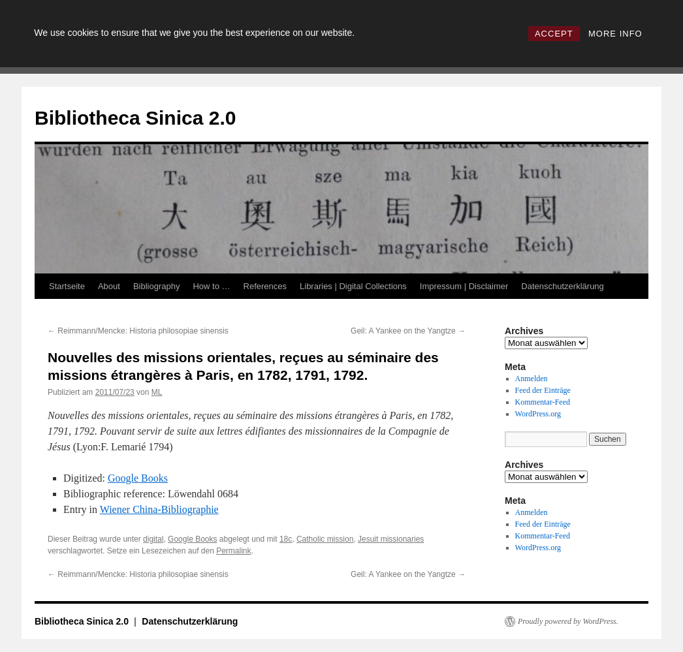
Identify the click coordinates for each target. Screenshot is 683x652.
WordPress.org (538, 413)
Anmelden (531, 378)
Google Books (138, 478)
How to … (211, 286)
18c (285, 539)
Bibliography (156, 286)
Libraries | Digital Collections (353, 286)
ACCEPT (554, 34)
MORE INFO (615, 34)
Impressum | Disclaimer (464, 286)
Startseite (67, 286)
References (265, 286)
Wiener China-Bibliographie (159, 509)
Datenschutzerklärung (562, 286)
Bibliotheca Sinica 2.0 (135, 118)
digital (153, 539)
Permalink (233, 550)
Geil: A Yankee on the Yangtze (408, 330)
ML (157, 392)
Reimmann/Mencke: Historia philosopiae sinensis (138, 330)
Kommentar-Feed (542, 402)
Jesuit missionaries (391, 539)
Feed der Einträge (543, 390)
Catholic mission (324, 539)
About (109, 286)
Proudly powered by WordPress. (568, 621)
